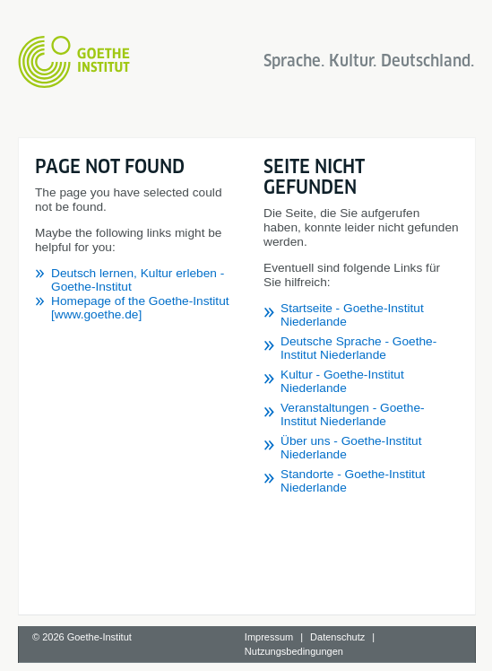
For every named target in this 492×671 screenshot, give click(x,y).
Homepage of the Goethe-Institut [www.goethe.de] (140, 307)
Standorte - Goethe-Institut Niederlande (353, 480)
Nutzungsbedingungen (294, 651)
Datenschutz (337, 637)
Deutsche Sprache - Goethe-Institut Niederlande (358, 348)
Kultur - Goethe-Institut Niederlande (342, 381)
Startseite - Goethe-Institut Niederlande (352, 314)
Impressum (269, 637)
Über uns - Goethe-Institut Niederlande (351, 447)
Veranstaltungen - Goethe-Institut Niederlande (353, 414)
